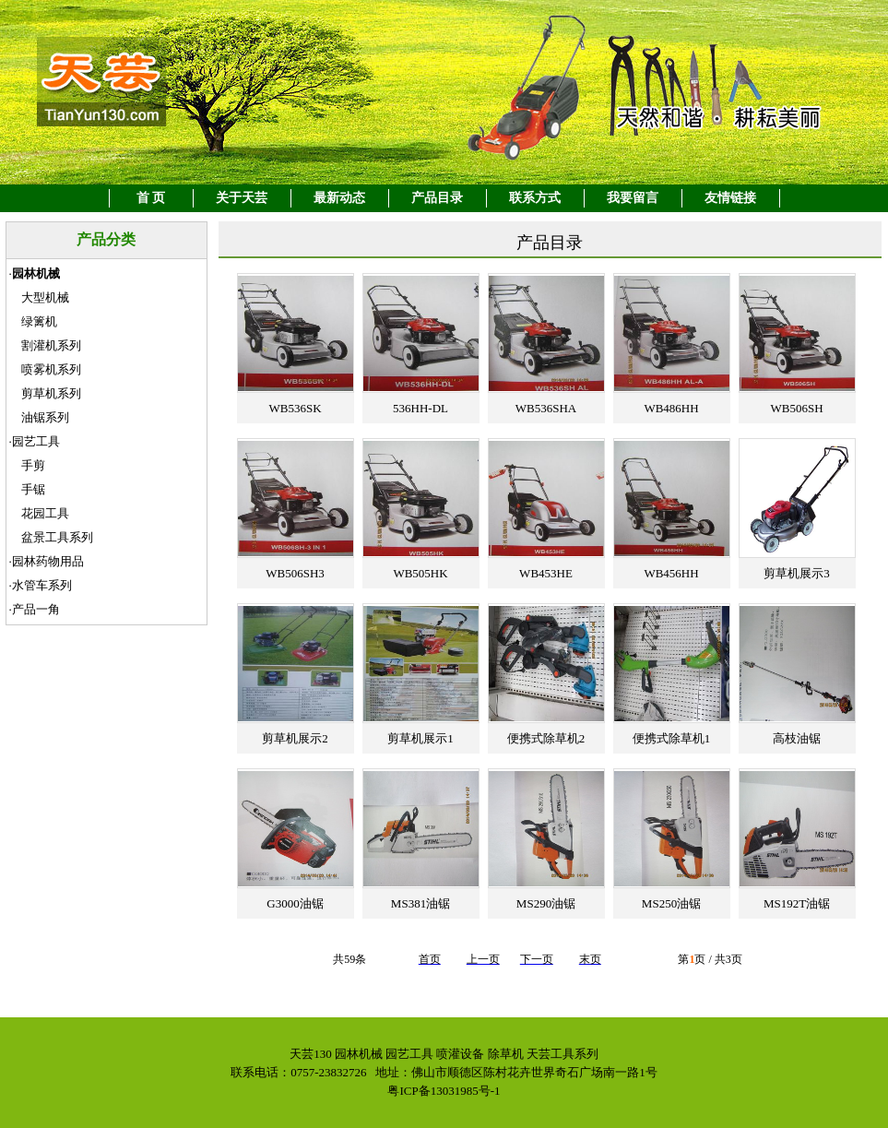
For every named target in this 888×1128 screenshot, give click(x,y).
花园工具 (45, 513)
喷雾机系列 (51, 369)
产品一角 (36, 609)
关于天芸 (241, 198)
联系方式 (535, 198)
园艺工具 (36, 441)
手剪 (33, 465)
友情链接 (730, 198)
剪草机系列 (51, 393)
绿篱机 (39, 321)
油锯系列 (45, 417)
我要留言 (632, 198)
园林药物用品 (48, 561)
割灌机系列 (51, 345)
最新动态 (339, 198)
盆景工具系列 (57, 537)
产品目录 (437, 198)
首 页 (151, 198)
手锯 (33, 489)
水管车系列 (42, 585)
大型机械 (45, 297)
